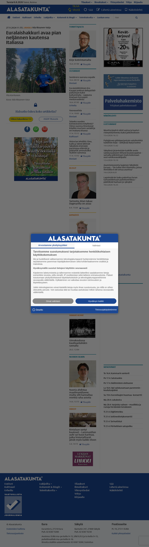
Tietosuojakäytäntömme (106, 309)
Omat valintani (53, 301)
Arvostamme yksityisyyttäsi (52, 245)
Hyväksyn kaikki (96, 301)
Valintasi (96, 245)
